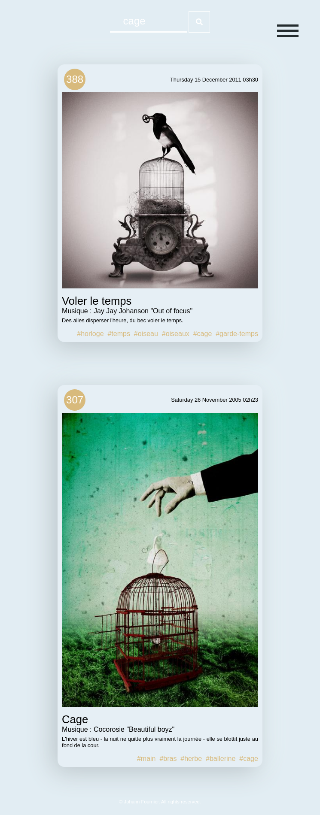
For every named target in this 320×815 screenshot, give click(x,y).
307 (74, 400)
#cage (202, 333)
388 (74, 79)
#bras (168, 758)
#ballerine (220, 758)
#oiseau (146, 333)
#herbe (191, 758)
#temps (118, 333)
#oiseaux (175, 333)
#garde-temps (237, 333)
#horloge (90, 333)
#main (146, 758)
